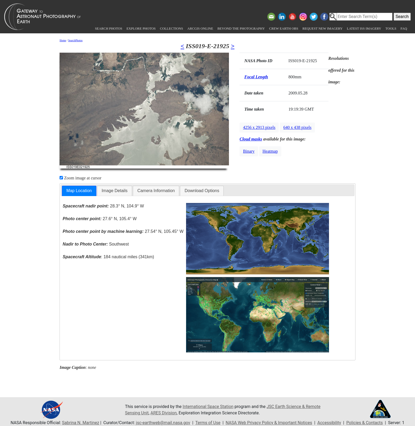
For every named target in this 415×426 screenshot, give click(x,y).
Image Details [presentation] (115, 190)
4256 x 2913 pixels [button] (259, 127)
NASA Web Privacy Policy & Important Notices (269, 422)
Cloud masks (251, 139)
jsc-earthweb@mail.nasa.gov (163, 422)
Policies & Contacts (364, 422)
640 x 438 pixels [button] (297, 127)
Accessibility (329, 422)
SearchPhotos (75, 40)
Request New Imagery (323, 28)
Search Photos (108, 28)
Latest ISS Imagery (364, 28)
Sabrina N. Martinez (80, 422)
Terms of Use (207, 422)
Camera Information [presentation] (156, 190)
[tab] (79, 191)
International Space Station (208, 406)
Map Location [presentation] (79, 190)
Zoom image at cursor (80, 178)
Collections (171, 28)
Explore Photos (141, 28)
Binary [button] (249, 151)
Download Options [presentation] (201, 190)
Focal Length (256, 77)
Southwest (96, 244)
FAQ (403, 28)
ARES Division (164, 412)
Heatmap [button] (270, 151)
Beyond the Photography (241, 28)
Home (63, 40)
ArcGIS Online (200, 28)
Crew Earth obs (283, 28)
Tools (390, 28)
